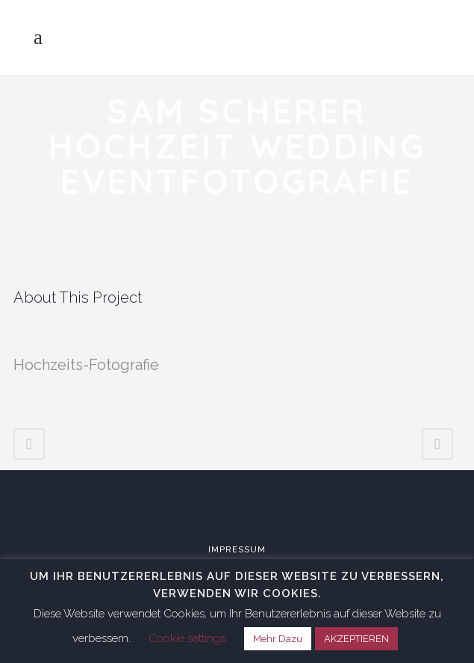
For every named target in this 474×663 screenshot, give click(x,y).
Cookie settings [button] (187, 638)
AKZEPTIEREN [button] (356, 638)
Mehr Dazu (277, 638)
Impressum (237, 550)
